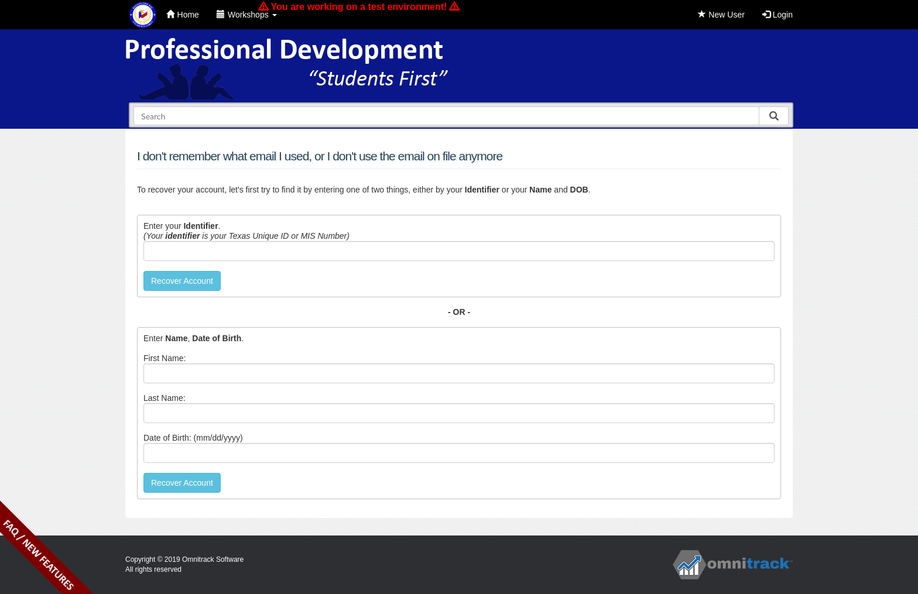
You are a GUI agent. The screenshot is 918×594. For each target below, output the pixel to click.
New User (721, 14)
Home (182, 14)
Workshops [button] (247, 14)
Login (777, 14)
